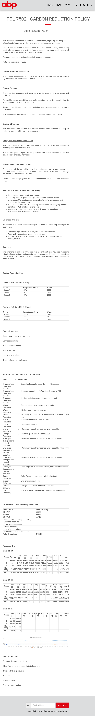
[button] (76, 5)
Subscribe (62, 705)
